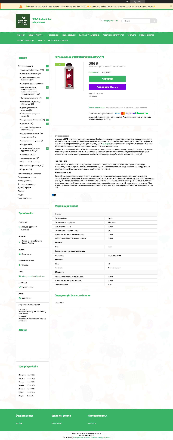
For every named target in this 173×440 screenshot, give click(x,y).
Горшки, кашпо (26, 154)
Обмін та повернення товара (29, 174)
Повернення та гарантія (113, 35)
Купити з (107, 87)
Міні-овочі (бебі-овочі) (29, 162)
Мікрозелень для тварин (30, 133)
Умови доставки (24, 181)
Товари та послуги (25, 66)
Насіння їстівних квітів (29, 74)
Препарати (25, 123)
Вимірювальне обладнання (31, 120)
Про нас (41, 41)
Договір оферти (24, 188)
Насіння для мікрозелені (30, 70)
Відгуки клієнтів (146, 35)
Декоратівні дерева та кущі (31, 166)
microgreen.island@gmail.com (33, 276)
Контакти (131, 35)
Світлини (19, 423)
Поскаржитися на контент (81, 438)
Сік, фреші (25, 145)
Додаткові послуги (28, 158)
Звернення (92, 423)
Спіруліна (24, 169)
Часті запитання (24, 198)
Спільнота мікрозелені (58, 41)
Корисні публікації (25, 41)
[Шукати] (153, 20)
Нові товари (53, 35)
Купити (107, 79)
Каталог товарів (35, 35)
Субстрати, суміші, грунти (30, 83)
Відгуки (21, 195)
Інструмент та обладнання (30, 141)
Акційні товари (69, 35)
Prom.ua (98, 433)
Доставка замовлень (26, 184)
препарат (106, 144)
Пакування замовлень (89, 35)
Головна (21, 35)
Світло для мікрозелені (29, 98)
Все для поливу (27, 137)
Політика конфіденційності (100, 438)
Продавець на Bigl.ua (86, 435)
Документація (57, 423)
